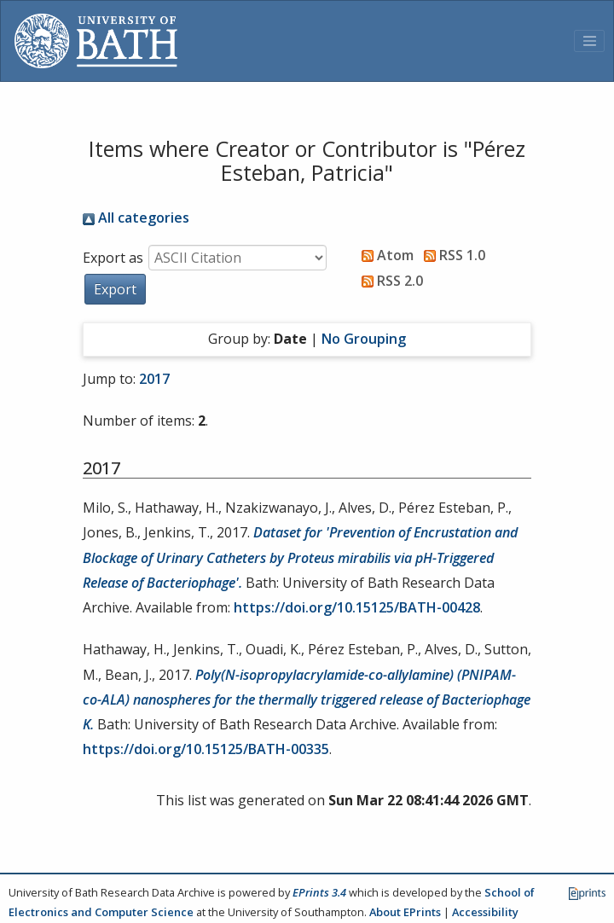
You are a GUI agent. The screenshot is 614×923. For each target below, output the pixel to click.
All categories (136, 217)
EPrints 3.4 (319, 892)
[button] (115, 289)
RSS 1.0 (451, 255)
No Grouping (363, 338)
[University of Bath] (96, 41)
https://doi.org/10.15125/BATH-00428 (357, 607)
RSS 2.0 (389, 280)
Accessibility (485, 912)
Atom (384, 255)
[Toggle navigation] (589, 41)
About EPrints (405, 912)
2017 (154, 378)
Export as (113, 257)
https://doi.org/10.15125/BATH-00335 (206, 749)
